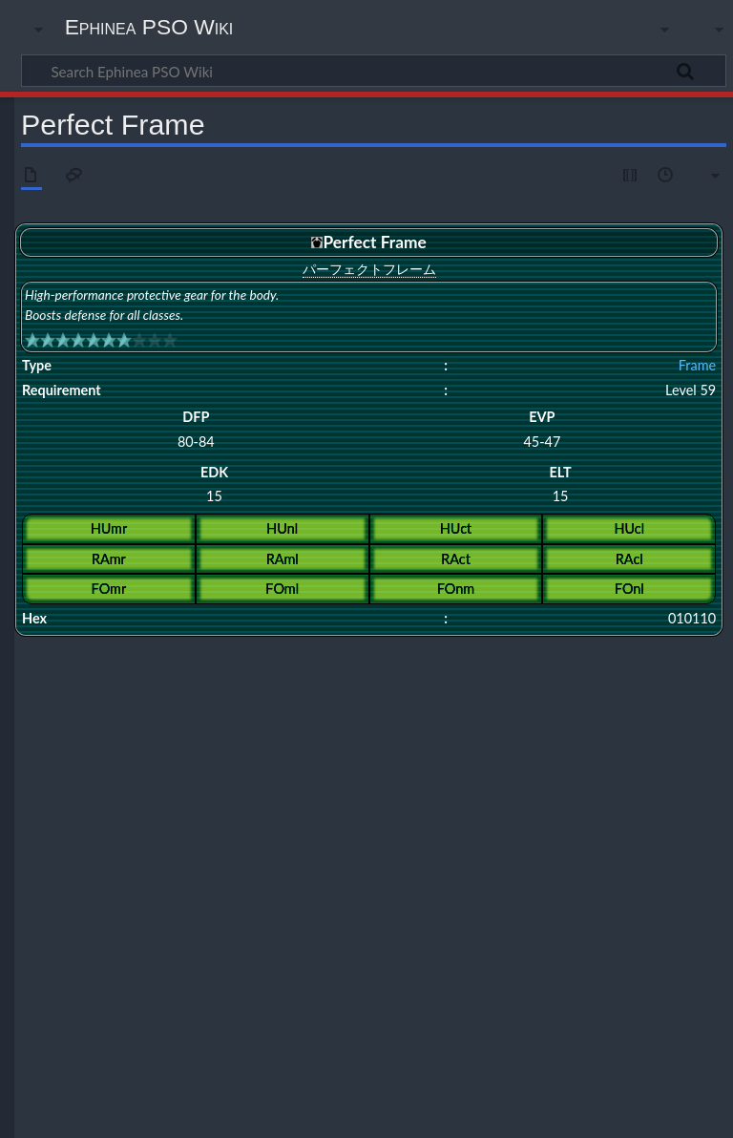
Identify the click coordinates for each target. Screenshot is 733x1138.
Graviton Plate (205, 800)
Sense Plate (225, 833)
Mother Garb (151, 886)
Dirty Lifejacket (121, 748)
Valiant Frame (196, 691)
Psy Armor (151, 711)
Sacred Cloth (337, 886)
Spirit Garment (373, 833)
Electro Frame (399, 869)
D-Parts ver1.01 (508, 784)
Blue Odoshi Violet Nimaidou (154, 906)
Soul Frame (219, 674)
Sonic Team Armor (567, 748)
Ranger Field (483, 748)
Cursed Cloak (309, 784)
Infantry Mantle (440, 800)
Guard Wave (559, 869)
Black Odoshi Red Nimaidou (550, 768)
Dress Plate (195, 748)
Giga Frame (154, 674)
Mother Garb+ (269, 906)
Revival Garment (615, 817)
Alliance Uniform (124, 768)
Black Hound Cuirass (307, 768)
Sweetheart (486, 886)
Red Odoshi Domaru (434, 817)
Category (50, 950)
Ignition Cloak (284, 800)
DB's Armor (673, 784)
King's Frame (502, 674)
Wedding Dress (658, 748)
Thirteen (105, 849)
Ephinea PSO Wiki (149, 26)
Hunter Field (328, 748)
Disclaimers (325, 1112)
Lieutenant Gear (527, 800)
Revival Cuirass (529, 817)
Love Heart (626, 869)
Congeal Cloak (231, 784)
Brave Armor (289, 711)
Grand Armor (361, 711)
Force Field (261, 748)
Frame (697, 365)
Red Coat (351, 817)
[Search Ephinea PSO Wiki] (373, 70)
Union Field (164, 849)
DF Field (334, 869)
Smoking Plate (414, 886)
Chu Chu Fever (663, 768)
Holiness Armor (684, 711)
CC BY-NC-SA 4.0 (238, 1039)
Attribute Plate (210, 768)
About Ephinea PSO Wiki (195, 1112)
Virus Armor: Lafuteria (481, 906)
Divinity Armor (216, 728)
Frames (374, 653)
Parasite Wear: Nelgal (245, 886)
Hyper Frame (356, 674)
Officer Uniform (164, 817)
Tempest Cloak (657, 833)
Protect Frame (658, 674)
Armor (100, 711)
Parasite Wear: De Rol (266, 817)
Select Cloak (156, 833)
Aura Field (109, 869)
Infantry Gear (359, 800)
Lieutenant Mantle (620, 800)
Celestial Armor (300, 728)
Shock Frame (429, 674)
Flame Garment (480, 869)
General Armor (518, 711)
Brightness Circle (185, 869)
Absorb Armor (437, 711)
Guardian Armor (132, 728)
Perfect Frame (119, 691)
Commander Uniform (135, 784)
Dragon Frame (578, 674)
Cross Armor (217, 711)
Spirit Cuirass (295, 833)
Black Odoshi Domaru (419, 768)
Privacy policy (57, 1112)
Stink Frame (583, 833)
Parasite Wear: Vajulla (366, 906)
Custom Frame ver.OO (405, 784)
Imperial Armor (599, 711)
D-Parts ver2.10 (596, 784)
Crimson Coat (270, 869)
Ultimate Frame (278, 691)
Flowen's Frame (122, 800)
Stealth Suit (515, 833)
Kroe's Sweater (405, 748)
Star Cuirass (448, 833)
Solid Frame (285, 674)
